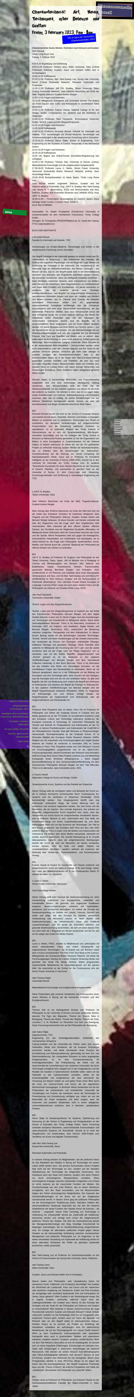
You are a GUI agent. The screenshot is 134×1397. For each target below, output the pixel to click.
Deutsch (117, 433)
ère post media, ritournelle (17, 729)
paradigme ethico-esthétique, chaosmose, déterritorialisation (14, 715)
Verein (8, 212)
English (117, 425)
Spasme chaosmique (19, 701)
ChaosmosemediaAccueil (115, 9)
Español (117, 431)
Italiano (117, 422)
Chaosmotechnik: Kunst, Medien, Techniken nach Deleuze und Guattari (65, 48)
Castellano (118, 427)
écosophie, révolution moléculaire (19, 723)
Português (118, 429)
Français (117, 420)
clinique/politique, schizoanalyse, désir (19, 707)
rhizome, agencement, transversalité (18, 735)
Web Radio (23, 741)
